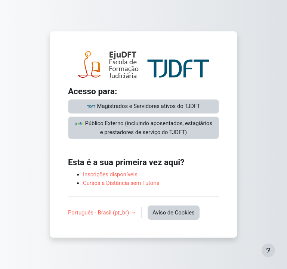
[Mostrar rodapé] (268, 250)
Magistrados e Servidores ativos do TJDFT (143, 106)
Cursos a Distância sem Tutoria (121, 183)
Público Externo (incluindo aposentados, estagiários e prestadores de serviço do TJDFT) (143, 127)
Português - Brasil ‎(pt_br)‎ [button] (99, 212)
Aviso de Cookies (173, 212)
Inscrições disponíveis (110, 174)
